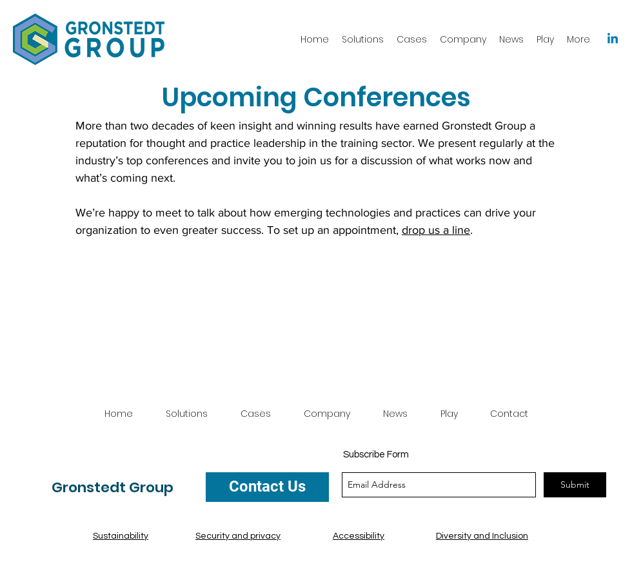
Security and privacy (238, 536)
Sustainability (120, 536)
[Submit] (575, 484)
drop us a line (436, 230)
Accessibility (358, 536)
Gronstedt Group (112, 487)
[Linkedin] (612, 39)
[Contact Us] (267, 487)
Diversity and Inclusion (482, 536)
